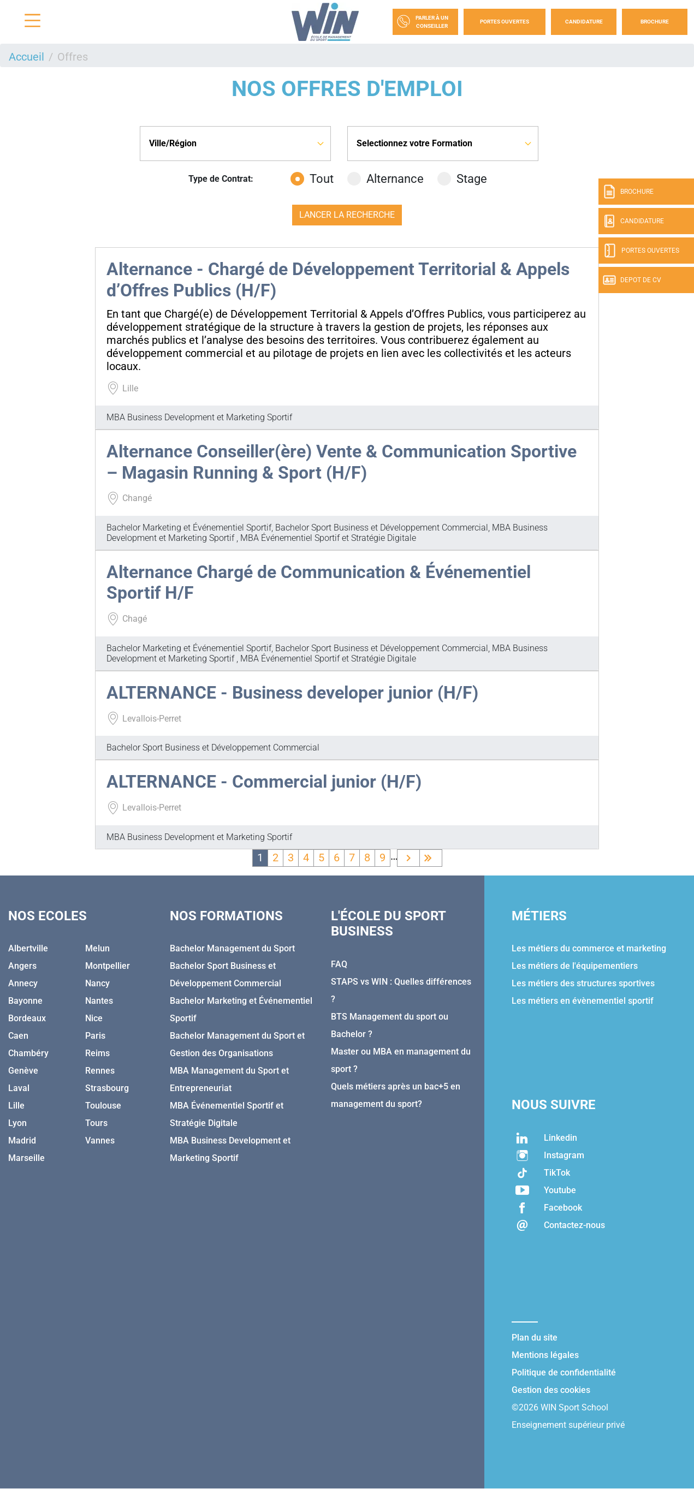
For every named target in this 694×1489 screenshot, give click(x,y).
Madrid (22, 1140)
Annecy (23, 983)
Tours (96, 1123)
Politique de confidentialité (564, 1372)
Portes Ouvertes (504, 22)
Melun (97, 948)
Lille (16, 1105)
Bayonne (25, 1001)
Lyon (17, 1123)
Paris (95, 1036)
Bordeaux (27, 1018)
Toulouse (103, 1105)
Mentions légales (545, 1355)
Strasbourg (107, 1088)
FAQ (339, 964)
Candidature (584, 22)
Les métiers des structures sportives (583, 983)
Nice (94, 1018)
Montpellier (107, 966)
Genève (23, 1070)
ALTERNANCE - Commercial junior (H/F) (264, 781)
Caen (18, 1036)
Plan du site (534, 1337)
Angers (22, 966)
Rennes (100, 1070)
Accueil (26, 56)
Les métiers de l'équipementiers (575, 966)
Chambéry (28, 1053)
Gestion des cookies (551, 1390)
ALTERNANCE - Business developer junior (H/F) (292, 692)
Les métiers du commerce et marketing (589, 948)
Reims (97, 1053)
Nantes (99, 1001)
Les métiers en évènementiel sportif (583, 1001)
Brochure (654, 22)
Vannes (100, 1140)
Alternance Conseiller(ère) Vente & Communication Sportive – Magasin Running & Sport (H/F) (341, 462)
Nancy (97, 983)
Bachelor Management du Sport (232, 948)
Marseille (26, 1158)
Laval (18, 1088)
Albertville (28, 948)
